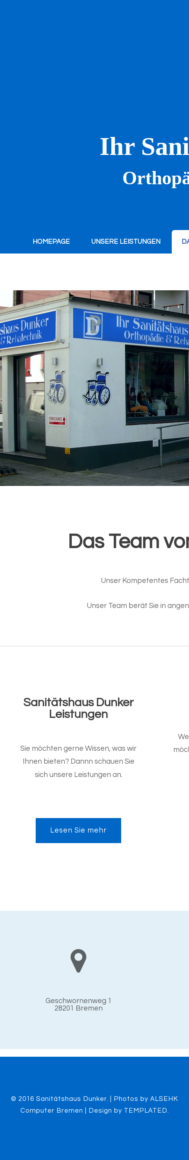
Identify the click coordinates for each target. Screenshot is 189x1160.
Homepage (51, 241)
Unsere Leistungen (125, 241)
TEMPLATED (145, 1110)
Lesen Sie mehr (78, 830)
